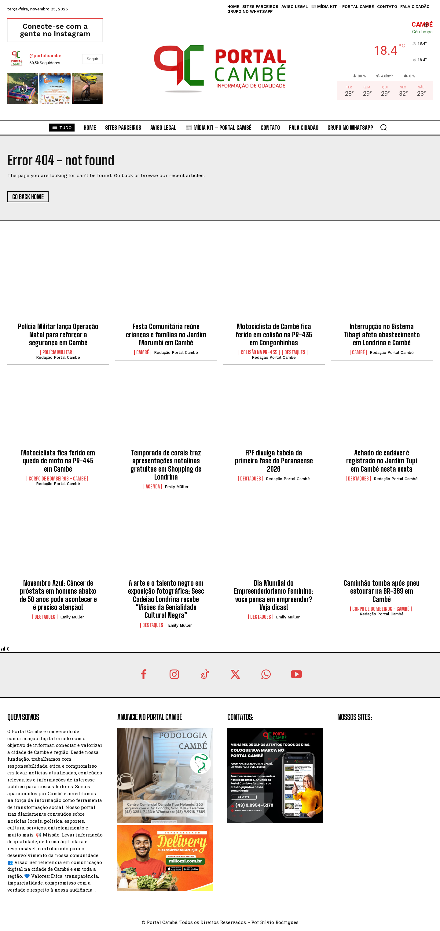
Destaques (294, 352)
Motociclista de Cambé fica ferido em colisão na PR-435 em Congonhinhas (274, 334)
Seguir (92, 59)
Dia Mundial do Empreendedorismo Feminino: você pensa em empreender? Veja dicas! (274, 595)
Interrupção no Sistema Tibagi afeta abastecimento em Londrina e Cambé (382, 334)
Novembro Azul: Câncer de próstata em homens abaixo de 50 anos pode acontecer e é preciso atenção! (58, 595)
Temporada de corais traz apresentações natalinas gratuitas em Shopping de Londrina (165, 465)
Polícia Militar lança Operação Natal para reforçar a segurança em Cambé (58, 334)
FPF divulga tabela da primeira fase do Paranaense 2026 (274, 461)
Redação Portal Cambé (58, 357)
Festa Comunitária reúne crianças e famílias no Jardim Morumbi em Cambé (166, 334)
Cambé (142, 352)
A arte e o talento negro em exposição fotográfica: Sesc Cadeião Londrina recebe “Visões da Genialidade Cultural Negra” (166, 599)
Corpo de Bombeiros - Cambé (57, 478)
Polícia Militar (57, 352)
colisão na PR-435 (259, 352)
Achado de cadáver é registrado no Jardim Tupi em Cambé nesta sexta (381, 461)
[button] (383, 127)
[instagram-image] (22, 88)
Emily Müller (177, 486)
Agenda (153, 486)
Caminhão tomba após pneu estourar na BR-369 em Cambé (382, 591)
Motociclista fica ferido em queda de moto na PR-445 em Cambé (58, 461)
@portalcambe (45, 55)
